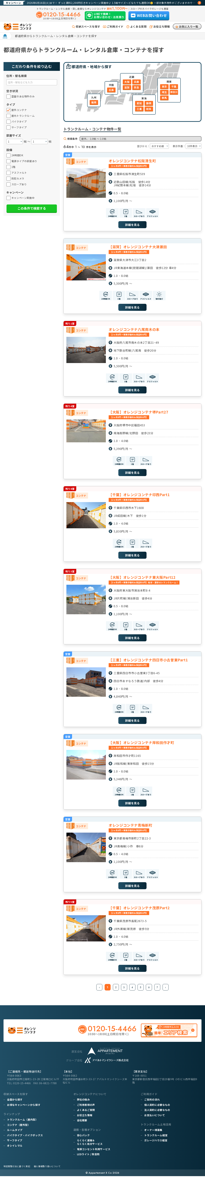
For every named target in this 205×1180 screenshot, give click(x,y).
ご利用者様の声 (86, 1108)
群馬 (164, 98)
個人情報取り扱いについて (47, 1170)
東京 (164, 86)
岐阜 (148, 109)
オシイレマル (15, 1149)
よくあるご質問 (86, 1113)
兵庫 (136, 82)
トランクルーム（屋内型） (22, 1123)
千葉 (173, 86)
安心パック (83, 1139)
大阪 (126, 82)
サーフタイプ (14, 1144)
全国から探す (15, 1103)
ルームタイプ (15, 1134)
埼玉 (164, 92)
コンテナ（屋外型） (18, 1128)
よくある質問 (138, 26)
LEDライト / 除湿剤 (88, 1158)
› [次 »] (166, 991)
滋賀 (126, 87)
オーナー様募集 (153, 1134)
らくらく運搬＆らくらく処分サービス (90, 1146)
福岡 (93, 102)
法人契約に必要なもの (157, 1113)
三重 (139, 109)
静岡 (148, 103)
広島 (111, 90)
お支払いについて (154, 1119)
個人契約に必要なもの (157, 1108)
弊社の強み (83, 1103)
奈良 (136, 87)
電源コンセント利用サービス (93, 1153)
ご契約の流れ (152, 1103)
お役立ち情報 (161, 26)
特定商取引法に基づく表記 (17, 1170)
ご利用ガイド (115, 26)
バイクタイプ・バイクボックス (25, 1139)
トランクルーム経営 (155, 1139)
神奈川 (174, 92)
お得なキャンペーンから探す (23, 1108)
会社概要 (82, 1124)
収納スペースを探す (88, 26)
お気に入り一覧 (188, 26)
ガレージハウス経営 (155, 1144)
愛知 (139, 103)
